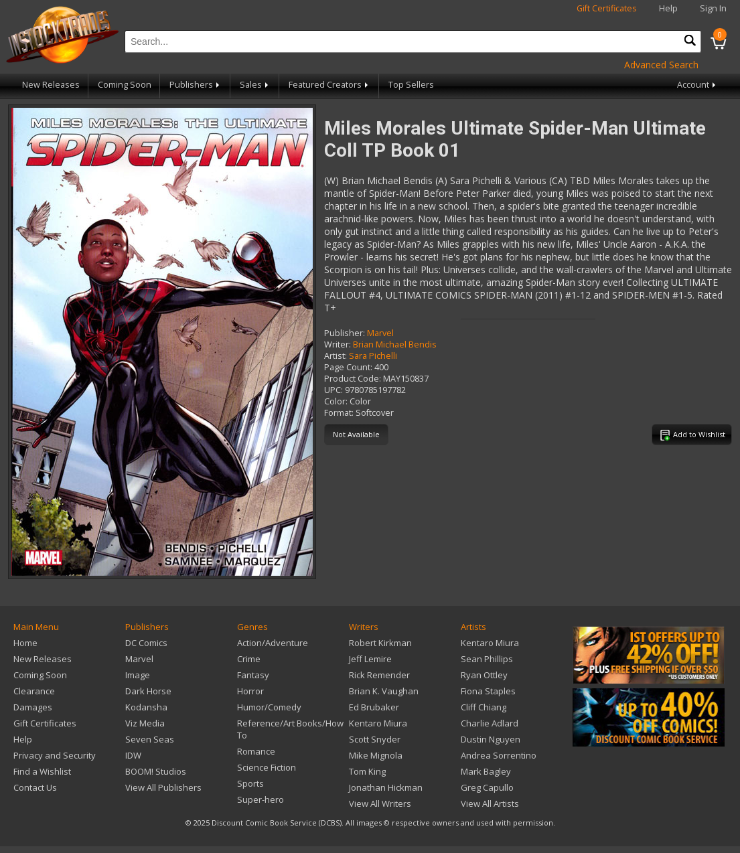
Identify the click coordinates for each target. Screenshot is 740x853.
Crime (249, 659)
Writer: (337, 344)
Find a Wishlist (42, 771)
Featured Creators (329, 84)
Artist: (335, 356)
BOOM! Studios (155, 771)
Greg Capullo (487, 787)
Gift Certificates (607, 8)
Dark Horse (148, 691)
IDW (133, 755)
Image (137, 675)
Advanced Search (661, 64)
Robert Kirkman (380, 643)
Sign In (713, 8)
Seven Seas (149, 739)
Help (668, 8)
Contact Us (35, 787)
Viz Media (145, 723)
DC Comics (146, 643)
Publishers (195, 84)
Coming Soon (124, 84)
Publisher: (344, 333)
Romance (256, 751)
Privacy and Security (54, 755)
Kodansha (146, 707)
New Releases (51, 84)
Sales (255, 84)
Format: (339, 412)
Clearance (34, 691)
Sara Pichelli (373, 356)
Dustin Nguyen (490, 739)
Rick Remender (379, 675)
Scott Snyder (374, 739)
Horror (250, 691)
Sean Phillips (487, 659)
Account (697, 84)
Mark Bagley (486, 771)
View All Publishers (163, 787)
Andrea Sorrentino (498, 755)
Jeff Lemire (370, 659)
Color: (336, 401)
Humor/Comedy (269, 707)
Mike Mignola (375, 755)
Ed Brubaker (374, 707)
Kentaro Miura (378, 723)
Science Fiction (266, 767)
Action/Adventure (272, 643)
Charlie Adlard (489, 723)
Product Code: (352, 378)
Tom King (367, 771)
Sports (250, 783)
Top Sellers (411, 84)
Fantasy (253, 675)
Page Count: (348, 367)
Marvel (380, 333)
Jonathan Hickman (386, 787)
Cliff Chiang (483, 707)
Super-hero (260, 799)
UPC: (333, 390)
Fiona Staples (488, 691)
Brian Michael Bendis (395, 344)
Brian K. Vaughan (384, 691)
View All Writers (380, 803)
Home (25, 643)
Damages (32, 707)
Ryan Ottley (484, 675)
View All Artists (490, 803)
